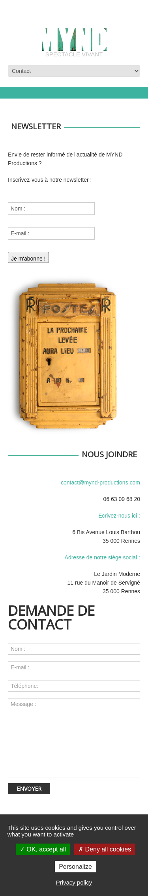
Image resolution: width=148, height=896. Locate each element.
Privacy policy (74, 882)
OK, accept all (43, 849)
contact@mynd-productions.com (100, 482)
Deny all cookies (104, 849)
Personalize (75, 866)
